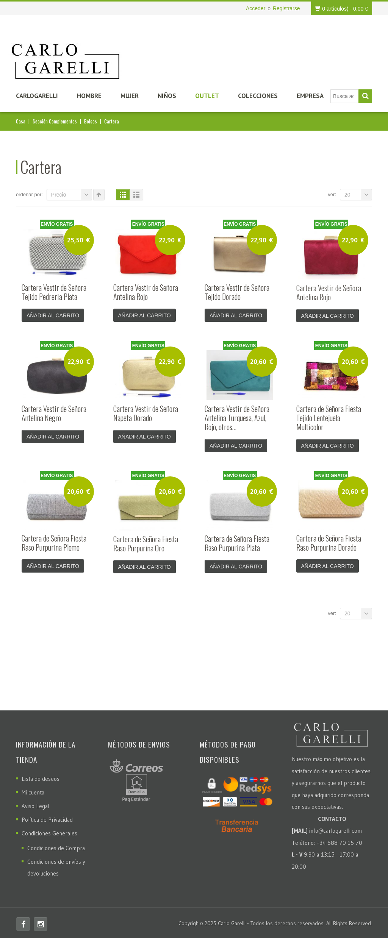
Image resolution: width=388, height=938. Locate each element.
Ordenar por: (29, 194)
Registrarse (286, 8)
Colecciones (258, 96)
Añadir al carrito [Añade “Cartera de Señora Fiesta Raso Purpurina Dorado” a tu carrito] (327, 565)
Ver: (332, 194)
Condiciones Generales (49, 831)
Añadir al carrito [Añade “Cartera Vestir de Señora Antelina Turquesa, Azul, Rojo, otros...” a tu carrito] (236, 445)
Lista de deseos (40, 776)
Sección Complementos (55, 121)
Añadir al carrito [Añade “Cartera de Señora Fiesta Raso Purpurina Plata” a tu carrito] (236, 565)
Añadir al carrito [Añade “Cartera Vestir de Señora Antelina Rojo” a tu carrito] (144, 315)
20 (358, 194)
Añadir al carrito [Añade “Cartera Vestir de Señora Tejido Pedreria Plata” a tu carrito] (53, 315)
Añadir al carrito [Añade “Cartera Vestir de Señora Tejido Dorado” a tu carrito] (236, 315)
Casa (20, 121)
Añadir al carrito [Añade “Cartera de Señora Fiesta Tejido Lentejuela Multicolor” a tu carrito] (327, 445)
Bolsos (90, 121)
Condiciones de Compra (56, 845)
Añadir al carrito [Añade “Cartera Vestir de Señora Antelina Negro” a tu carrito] (53, 436)
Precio (71, 194)
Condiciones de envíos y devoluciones (56, 865)
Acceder (255, 8)
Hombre (89, 96)
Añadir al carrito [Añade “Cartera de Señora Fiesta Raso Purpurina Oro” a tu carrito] (144, 565)
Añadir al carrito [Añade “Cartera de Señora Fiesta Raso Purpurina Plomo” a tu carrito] (53, 565)
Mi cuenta (33, 790)
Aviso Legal (35, 803)
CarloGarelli (37, 96)
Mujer (129, 96)
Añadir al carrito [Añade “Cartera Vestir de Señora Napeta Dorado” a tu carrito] (144, 436)
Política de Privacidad (47, 817)
